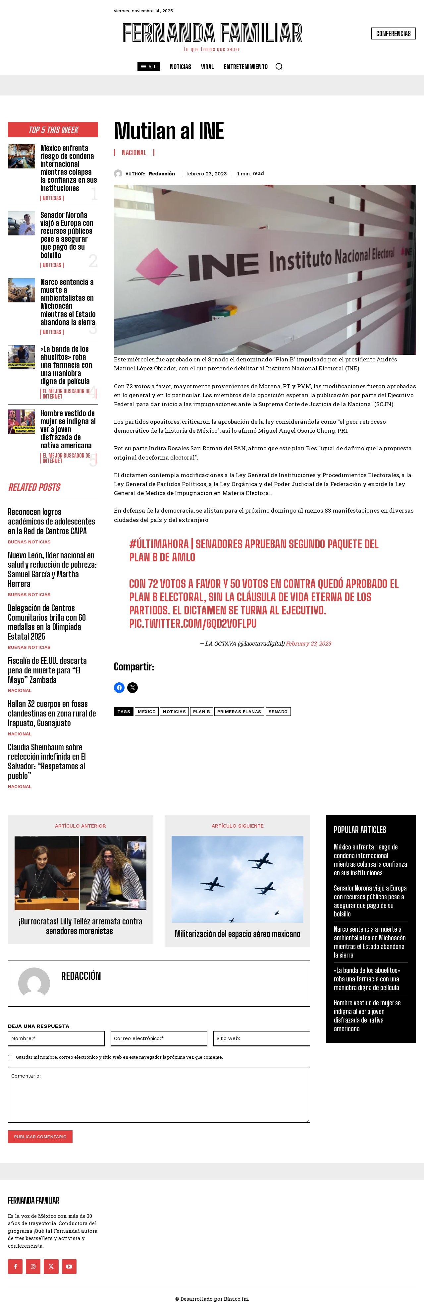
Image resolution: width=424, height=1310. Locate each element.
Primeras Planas (239, 711)
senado (278, 711)
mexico (147, 711)
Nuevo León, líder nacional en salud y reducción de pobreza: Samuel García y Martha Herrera (52, 571)
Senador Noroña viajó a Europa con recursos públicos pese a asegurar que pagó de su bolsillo (66, 235)
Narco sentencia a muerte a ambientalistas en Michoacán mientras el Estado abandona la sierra (68, 302)
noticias (174, 711)
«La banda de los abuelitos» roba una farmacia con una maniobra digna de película (66, 365)
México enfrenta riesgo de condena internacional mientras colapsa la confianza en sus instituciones (68, 168)
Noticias (52, 198)
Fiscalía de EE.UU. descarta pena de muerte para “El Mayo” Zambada (47, 671)
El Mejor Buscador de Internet (66, 394)
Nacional (20, 692)
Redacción (162, 174)
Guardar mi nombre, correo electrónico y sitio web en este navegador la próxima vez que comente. (119, 1059)
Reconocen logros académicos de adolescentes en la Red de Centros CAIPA (51, 523)
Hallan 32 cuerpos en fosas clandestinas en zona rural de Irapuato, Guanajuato (52, 715)
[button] (279, 66)
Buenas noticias (29, 543)
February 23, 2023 (308, 643)
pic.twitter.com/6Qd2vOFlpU (192, 623)
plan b (201, 711)
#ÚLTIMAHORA (159, 544)
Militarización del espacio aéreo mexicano (237, 936)
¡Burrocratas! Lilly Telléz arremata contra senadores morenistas (80, 927)
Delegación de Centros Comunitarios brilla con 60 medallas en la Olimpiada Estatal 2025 (47, 624)
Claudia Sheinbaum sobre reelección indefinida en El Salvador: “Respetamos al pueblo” (47, 763)
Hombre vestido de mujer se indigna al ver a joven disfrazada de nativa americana (68, 429)
